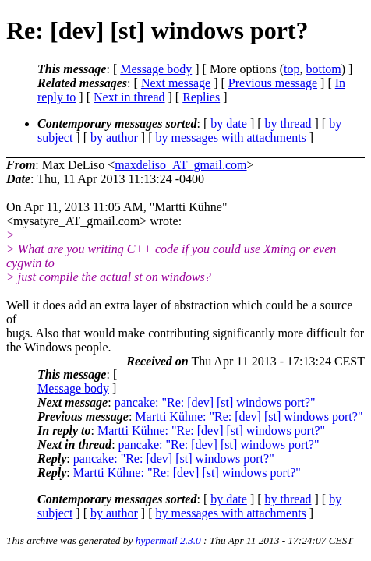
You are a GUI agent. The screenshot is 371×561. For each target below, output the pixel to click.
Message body (156, 69)
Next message (175, 83)
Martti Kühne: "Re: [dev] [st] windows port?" (248, 416)
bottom (323, 69)
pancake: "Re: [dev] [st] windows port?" (215, 402)
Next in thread (129, 97)
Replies (201, 97)
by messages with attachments (231, 137)
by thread (288, 123)
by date (228, 123)
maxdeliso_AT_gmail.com (180, 164)
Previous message (272, 83)
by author (114, 137)
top (291, 69)
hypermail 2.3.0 (168, 540)
